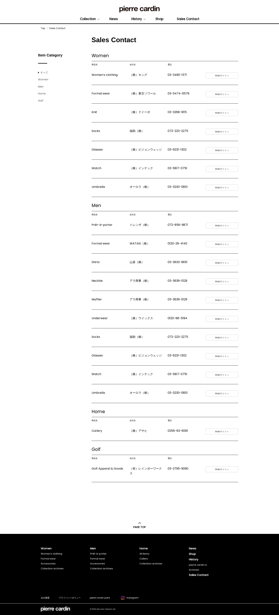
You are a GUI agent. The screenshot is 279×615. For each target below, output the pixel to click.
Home (42, 93)
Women (43, 79)
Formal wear (48, 558)
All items (144, 553)
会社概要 (45, 597)
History (136, 19)
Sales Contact (188, 19)
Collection (88, 19)
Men (41, 86)
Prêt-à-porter (98, 553)
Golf (40, 100)
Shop (159, 19)
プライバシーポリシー (70, 597)
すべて (44, 72)
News (113, 19)
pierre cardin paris (100, 597)
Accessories (48, 563)
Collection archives (52, 568)
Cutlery (144, 558)
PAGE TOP (139, 525)
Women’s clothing (51, 553)
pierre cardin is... (198, 565)
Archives (194, 570)
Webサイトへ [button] (222, 75)
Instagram (130, 598)
